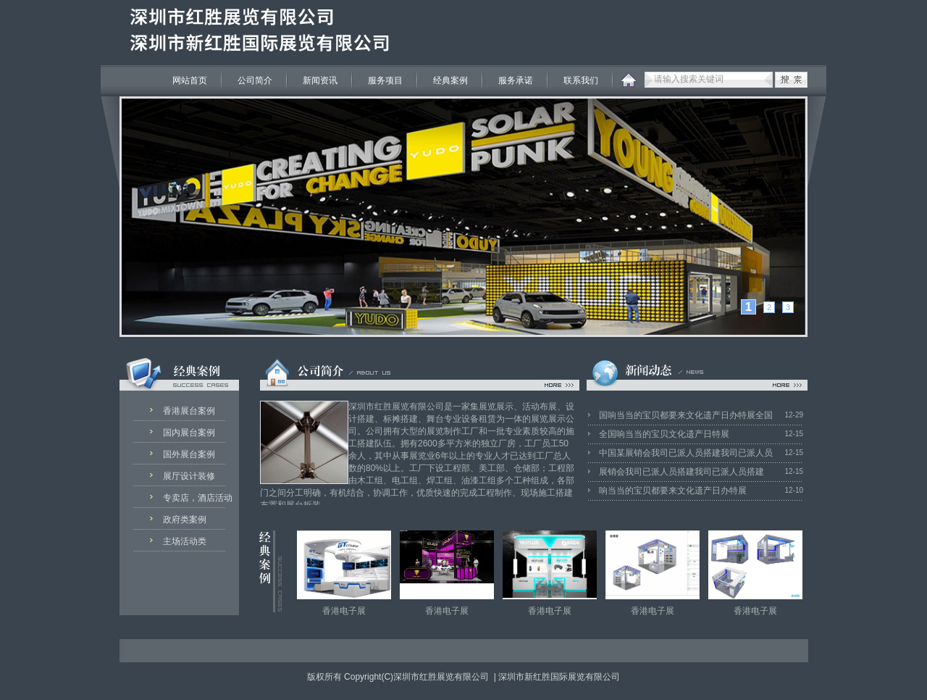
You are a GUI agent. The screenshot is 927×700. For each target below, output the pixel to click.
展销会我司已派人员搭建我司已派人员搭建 (681, 472)
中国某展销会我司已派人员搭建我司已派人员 (686, 453)
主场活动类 (184, 541)
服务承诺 (515, 80)
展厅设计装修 (189, 476)
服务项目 (385, 80)
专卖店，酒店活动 (194, 498)
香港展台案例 (189, 411)
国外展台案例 (189, 454)
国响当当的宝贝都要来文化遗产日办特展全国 (686, 415)
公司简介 (255, 80)
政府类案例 (184, 519)
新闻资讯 (320, 80)
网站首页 (189, 80)
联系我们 (580, 80)
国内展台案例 (189, 433)
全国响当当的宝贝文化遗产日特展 (664, 434)
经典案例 (450, 80)
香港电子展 (344, 611)
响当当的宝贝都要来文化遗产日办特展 (673, 491)
